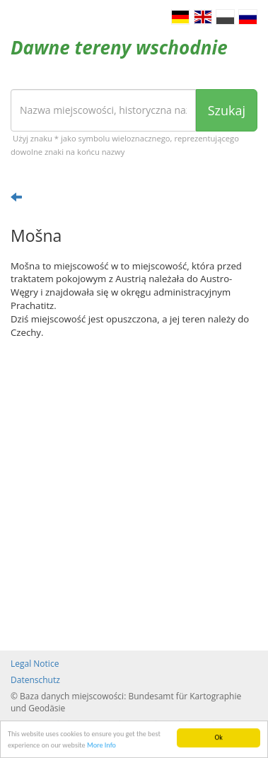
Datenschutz (35, 680)
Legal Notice (35, 664)
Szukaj (226, 110)
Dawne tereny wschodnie (119, 47)
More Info (101, 745)
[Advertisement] (134, 495)
